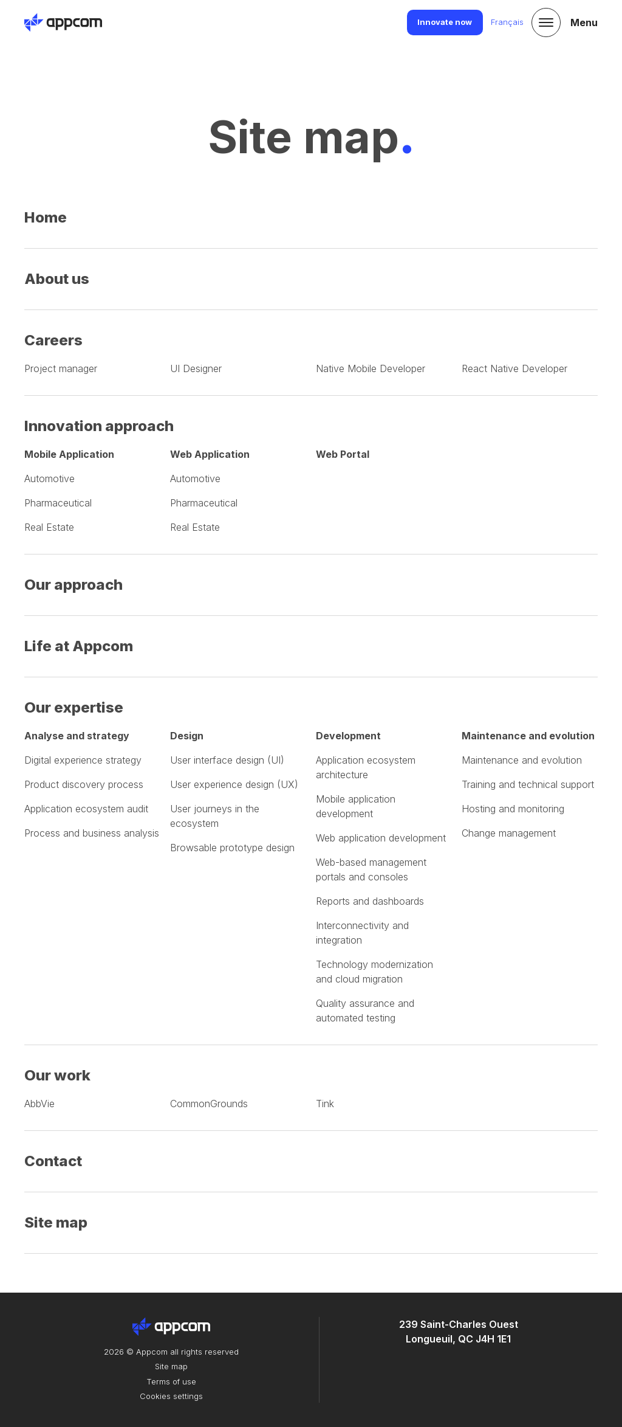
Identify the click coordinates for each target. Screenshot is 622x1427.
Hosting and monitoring (513, 809)
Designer (196, 368)
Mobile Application (69, 454)
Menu (584, 22)
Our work (57, 1075)
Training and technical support (528, 784)
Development (348, 736)
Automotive (49, 478)
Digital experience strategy (83, 760)
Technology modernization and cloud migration (374, 971)
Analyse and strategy (76, 736)
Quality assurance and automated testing (365, 1010)
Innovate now (444, 22)
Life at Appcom (78, 646)
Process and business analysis (91, 833)
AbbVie (39, 1103)
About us (56, 279)
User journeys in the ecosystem (214, 816)
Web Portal (342, 454)
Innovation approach (99, 426)
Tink (325, 1103)
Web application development (381, 838)
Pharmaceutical (58, 503)
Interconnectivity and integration (362, 932)
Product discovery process (83, 784)
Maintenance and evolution (528, 736)
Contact (53, 1161)
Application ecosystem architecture (365, 767)
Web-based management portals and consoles (371, 869)
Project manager (60, 368)
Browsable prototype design (232, 847)
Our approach (73, 584)
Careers (53, 340)
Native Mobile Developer (370, 368)
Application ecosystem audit (86, 809)
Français (507, 22)
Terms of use (171, 1381)
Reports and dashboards (370, 901)
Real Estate (49, 527)
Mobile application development (355, 806)
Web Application (210, 454)
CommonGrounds (209, 1103)
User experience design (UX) (234, 784)
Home (45, 217)
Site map (55, 1222)
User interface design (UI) (227, 760)
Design (186, 736)
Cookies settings (171, 1396)
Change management (509, 833)
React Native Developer (514, 368)
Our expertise (73, 707)
